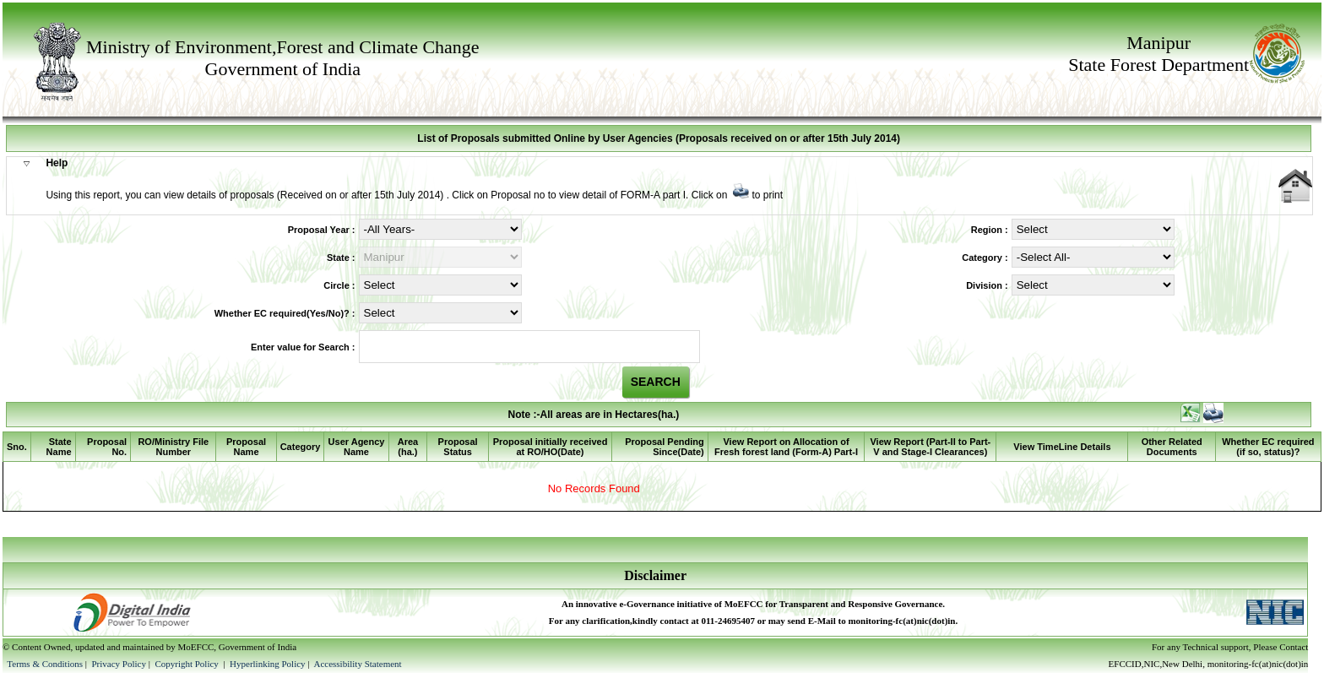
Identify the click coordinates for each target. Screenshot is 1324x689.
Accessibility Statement (357, 664)
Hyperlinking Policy (268, 664)
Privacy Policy (119, 664)
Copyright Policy (187, 664)
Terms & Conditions (45, 664)
